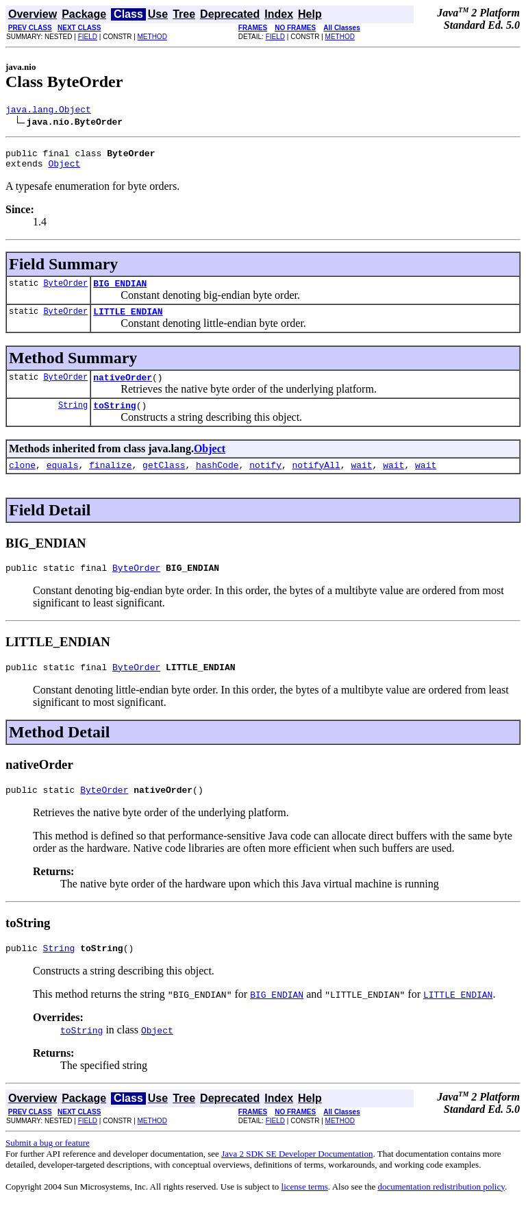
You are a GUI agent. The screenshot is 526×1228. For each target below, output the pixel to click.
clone (22, 481)
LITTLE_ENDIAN (127, 321)
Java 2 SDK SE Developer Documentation (297, 1178)
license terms (304, 1211)
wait (361, 481)
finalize (110, 481)
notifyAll (316, 481)
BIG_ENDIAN (120, 291)
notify (265, 481)
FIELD (87, 36)
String (73, 419)
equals (63, 481)
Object (64, 169)
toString (114, 419)
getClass (163, 481)
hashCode (217, 481)
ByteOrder (65, 291)
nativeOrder (122, 389)
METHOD (152, 36)
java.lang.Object (48, 111)
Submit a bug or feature (47, 1167)
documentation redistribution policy (440, 1211)
